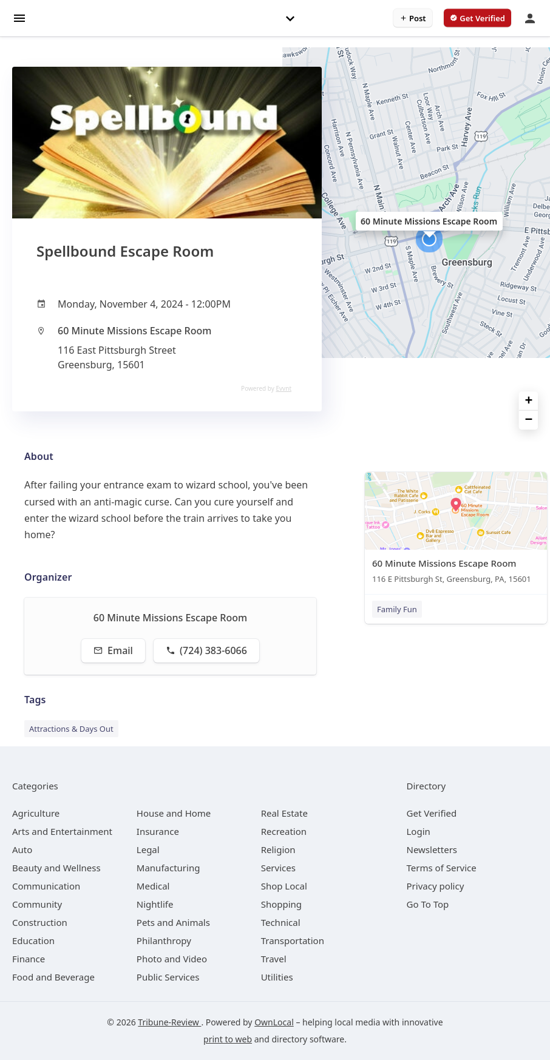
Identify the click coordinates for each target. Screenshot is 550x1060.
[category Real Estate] (284, 813)
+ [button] (529, 401)
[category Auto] (22, 849)
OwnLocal (274, 1022)
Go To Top (428, 904)
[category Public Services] (168, 977)
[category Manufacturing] (168, 868)
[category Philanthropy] (164, 940)
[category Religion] (278, 849)
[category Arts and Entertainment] (62, 831)
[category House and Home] (174, 813)
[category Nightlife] (155, 904)
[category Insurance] (158, 831)
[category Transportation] (292, 940)
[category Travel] (274, 959)
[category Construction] (39, 922)
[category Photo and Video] (172, 959)
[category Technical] (280, 922)
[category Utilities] (277, 977)
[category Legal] (148, 849)
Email (113, 650)
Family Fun (397, 609)
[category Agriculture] (35, 813)
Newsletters (432, 849)
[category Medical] (153, 886)
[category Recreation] (284, 831)
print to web (227, 1039)
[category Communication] (46, 886)
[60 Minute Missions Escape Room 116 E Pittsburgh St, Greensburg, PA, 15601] (456, 530)
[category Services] (278, 868)
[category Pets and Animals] (173, 922)
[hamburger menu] (19, 17)
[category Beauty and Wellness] (56, 868)
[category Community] (37, 904)
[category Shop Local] (284, 886)
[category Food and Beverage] (53, 977)
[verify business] (477, 18)
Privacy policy (435, 886)
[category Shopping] (281, 904)
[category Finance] (28, 959)
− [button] (529, 420)
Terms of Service (442, 868)
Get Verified (432, 813)
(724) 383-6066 (206, 650)
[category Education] (33, 940)
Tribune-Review (169, 1022)
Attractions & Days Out (71, 728)
